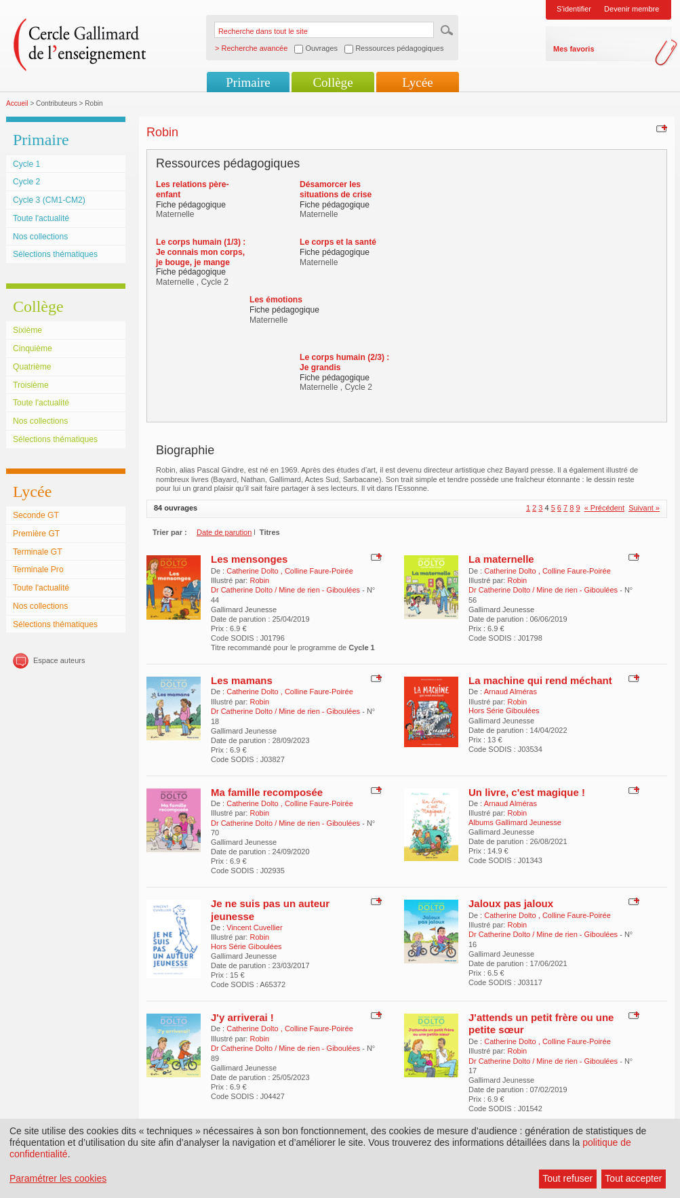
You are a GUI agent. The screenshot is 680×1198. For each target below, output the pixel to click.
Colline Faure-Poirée (319, 571)
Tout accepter (633, 1178)
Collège (333, 82)
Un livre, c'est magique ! (526, 792)
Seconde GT (36, 515)
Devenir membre (631, 9)
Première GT (36, 533)
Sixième (27, 330)
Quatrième (32, 367)
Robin (259, 580)
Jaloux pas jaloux (510, 903)
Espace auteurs (59, 660)
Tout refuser (567, 1178)
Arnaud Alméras (510, 691)
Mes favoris (574, 49)
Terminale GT (37, 552)
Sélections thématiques (55, 254)
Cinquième (32, 348)
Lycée (417, 82)
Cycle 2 (26, 181)
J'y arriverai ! (242, 1017)
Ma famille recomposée (267, 792)
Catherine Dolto (253, 571)
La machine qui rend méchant (540, 680)
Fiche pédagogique (191, 204)
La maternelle (501, 559)
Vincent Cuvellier (254, 927)
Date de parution (224, 532)
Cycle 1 (26, 164)
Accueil (17, 103)
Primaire (248, 82)
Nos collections (40, 236)
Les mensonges (249, 559)
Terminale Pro (38, 569)
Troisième (31, 385)
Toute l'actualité (41, 218)
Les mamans (242, 680)
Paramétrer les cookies (57, 1178)
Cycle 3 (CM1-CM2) (49, 200)
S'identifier (574, 9)
